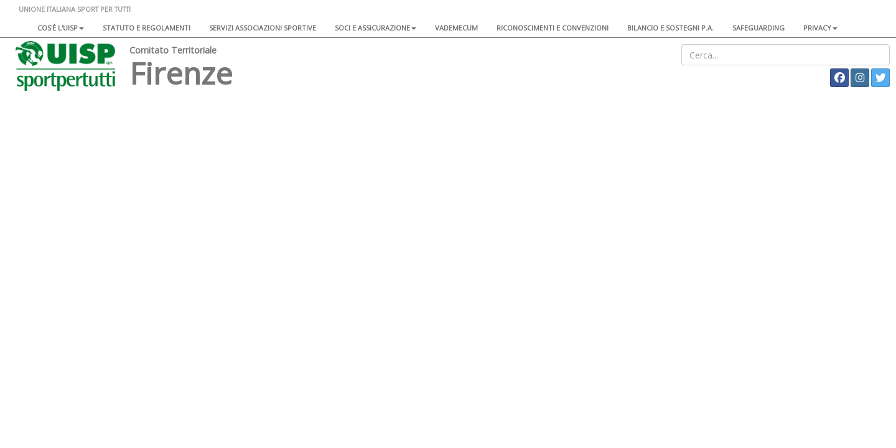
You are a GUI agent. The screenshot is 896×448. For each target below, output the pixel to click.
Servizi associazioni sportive (262, 27)
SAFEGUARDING (758, 27)
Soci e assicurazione (375, 27)
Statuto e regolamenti (146, 27)
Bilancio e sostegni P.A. (670, 27)
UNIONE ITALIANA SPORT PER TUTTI (75, 9)
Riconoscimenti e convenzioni (553, 27)
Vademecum (456, 27)
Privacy (820, 27)
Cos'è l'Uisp (60, 27)
